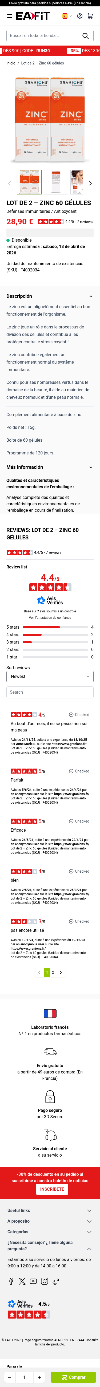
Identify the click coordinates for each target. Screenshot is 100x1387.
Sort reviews (18, 667)
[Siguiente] (90, 183)
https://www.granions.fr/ (69, 744)
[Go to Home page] (36, 16)
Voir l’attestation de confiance (50, 618)
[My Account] (80, 16)
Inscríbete (52, 1189)
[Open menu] (9, 16)
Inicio (10, 63)
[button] (65, 221)
